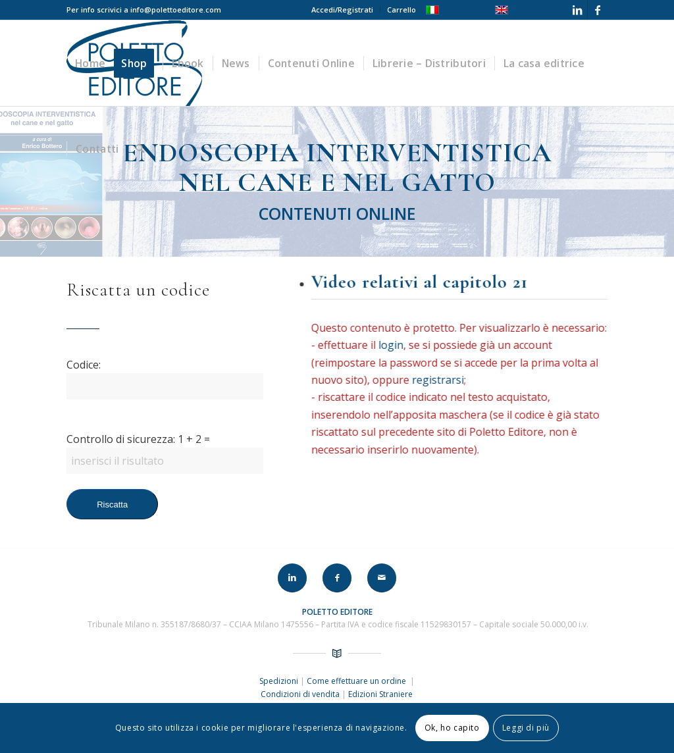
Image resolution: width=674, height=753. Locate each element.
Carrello (401, 9)
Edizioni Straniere (380, 694)
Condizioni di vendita (300, 694)
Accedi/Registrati (342, 9)
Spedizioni (279, 681)
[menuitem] (342, 10)
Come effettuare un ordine (357, 681)
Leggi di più (526, 727)
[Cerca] (140, 149)
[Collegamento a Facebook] (598, 10)
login (393, 345)
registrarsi (441, 380)
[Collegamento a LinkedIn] (577, 10)
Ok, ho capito (452, 727)
